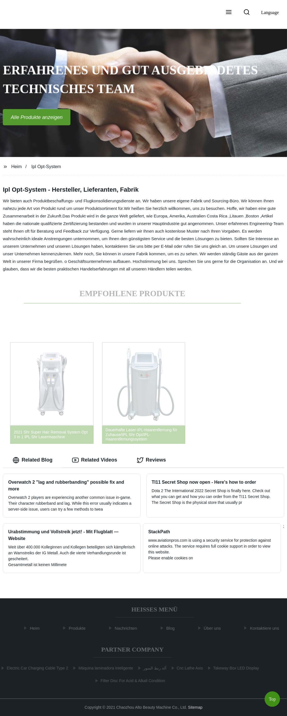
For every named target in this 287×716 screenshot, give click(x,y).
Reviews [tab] (151, 460)
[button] (228, 13)
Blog (172, 628)
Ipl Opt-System (46, 166)
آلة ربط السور (153, 668)
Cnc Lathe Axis (188, 668)
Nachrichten (127, 628)
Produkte (78, 628)
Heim (16, 166)
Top (272, 699)
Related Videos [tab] (94, 460)
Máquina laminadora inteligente (104, 668)
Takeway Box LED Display (234, 668)
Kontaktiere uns (266, 628)
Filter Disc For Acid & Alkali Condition (131, 680)
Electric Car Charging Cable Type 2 (36, 668)
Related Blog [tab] (32, 460)
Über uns (214, 628)
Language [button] (270, 12)
